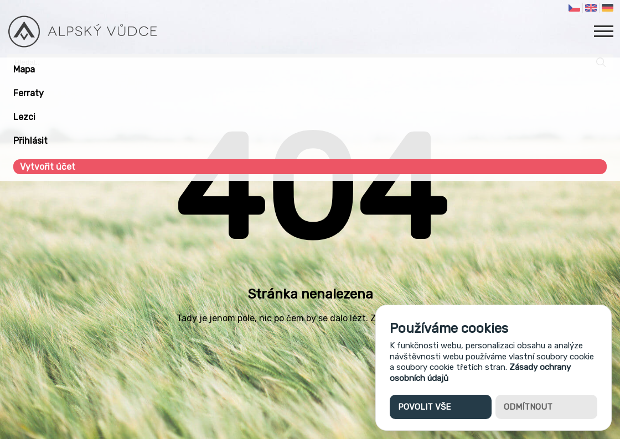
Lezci (24, 117)
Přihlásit (30, 140)
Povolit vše (424, 407)
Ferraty (28, 93)
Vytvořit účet (47, 166)
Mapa (24, 69)
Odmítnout (528, 407)
